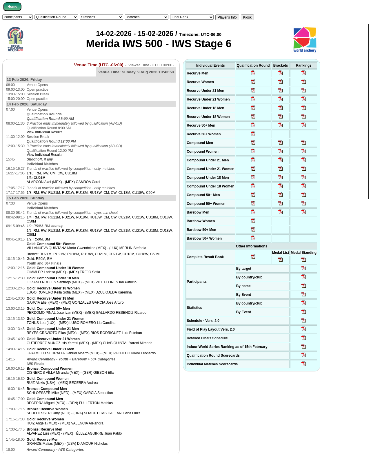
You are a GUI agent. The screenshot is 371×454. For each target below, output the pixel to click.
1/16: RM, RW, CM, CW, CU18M (52, 173)
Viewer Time (151, 65)
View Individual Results (44, 132)
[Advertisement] (345, 111)
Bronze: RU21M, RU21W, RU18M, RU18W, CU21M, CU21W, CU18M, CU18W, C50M (93, 254)
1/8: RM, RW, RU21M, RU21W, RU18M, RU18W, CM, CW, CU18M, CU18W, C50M (91, 193)
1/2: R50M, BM (38, 239)
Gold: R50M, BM (39, 259)
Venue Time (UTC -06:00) (98, 65)
